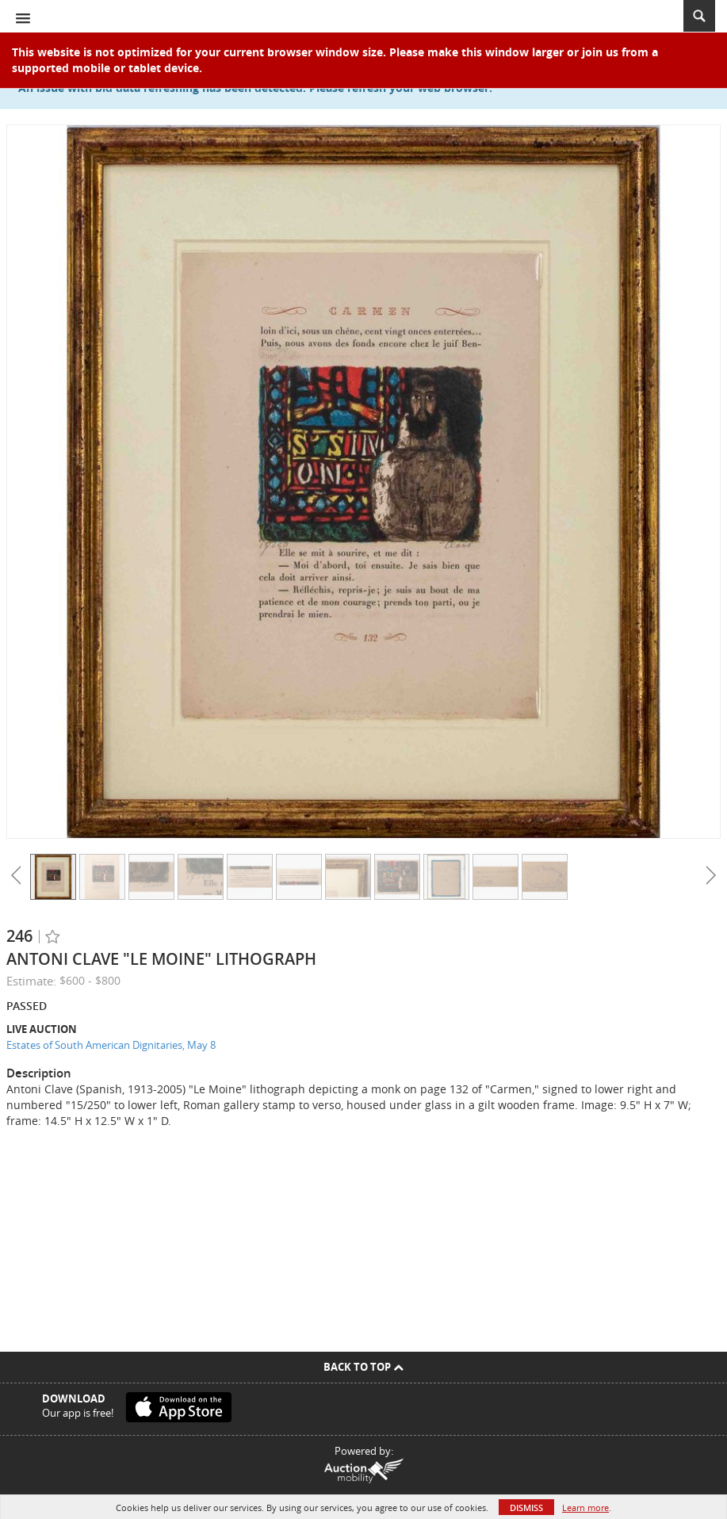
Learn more (585, 1507)
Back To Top (363, 1367)
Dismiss (526, 1507)
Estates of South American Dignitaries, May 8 (111, 1045)
